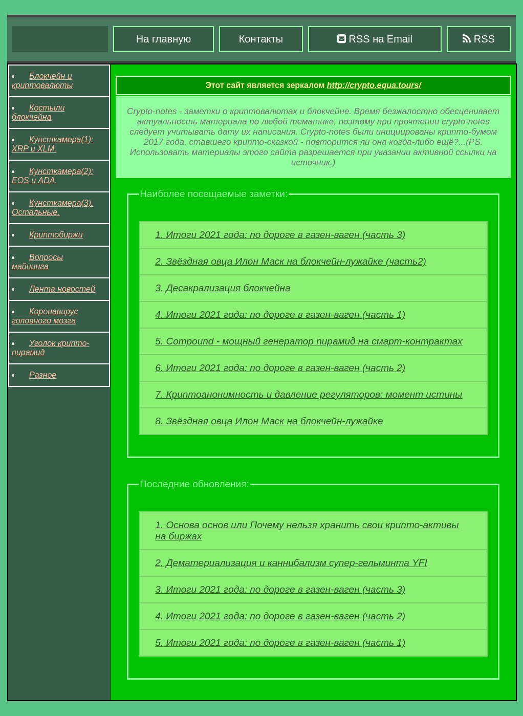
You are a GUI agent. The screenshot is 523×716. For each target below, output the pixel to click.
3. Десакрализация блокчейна (222, 288)
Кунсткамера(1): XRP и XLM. (53, 144)
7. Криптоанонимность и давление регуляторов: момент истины (308, 394)
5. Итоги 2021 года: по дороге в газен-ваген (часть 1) (280, 642)
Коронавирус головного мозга (45, 316)
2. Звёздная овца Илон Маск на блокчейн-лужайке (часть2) (290, 261)
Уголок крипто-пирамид (51, 348)
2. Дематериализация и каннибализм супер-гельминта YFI (291, 562)
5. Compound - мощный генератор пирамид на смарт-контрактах (308, 341)
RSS (479, 39)
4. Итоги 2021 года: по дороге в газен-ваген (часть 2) (280, 616)
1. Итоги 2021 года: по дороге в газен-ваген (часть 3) (280, 234)
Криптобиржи (56, 234)
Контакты (261, 39)
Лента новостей (62, 289)
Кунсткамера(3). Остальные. (53, 207)
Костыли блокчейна (38, 112)
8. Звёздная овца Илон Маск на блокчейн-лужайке (269, 421)
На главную (163, 39)
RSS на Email (374, 39)
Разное (42, 375)
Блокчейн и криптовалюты (42, 81)
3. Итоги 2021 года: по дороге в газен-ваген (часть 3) (280, 589)
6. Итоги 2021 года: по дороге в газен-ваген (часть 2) (280, 367)
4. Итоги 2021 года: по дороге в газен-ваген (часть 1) (280, 314)
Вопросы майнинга (37, 262)
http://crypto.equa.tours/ (374, 85)
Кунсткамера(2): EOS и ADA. (53, 176)
